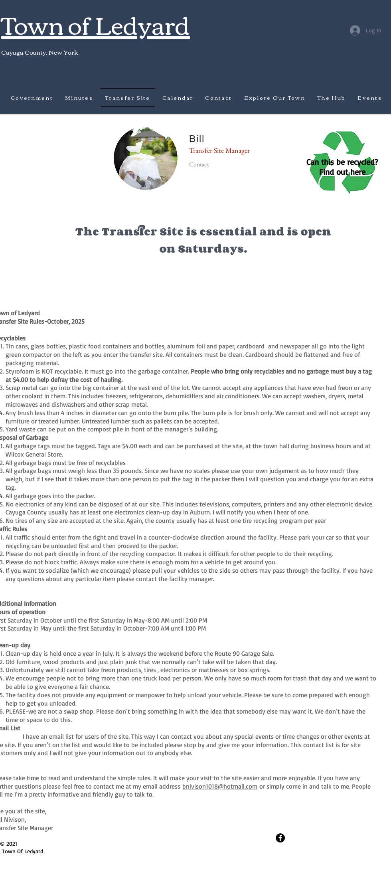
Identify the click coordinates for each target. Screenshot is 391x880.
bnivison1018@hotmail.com (219, 786)
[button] (79, 97)
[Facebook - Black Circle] (280, 837)
